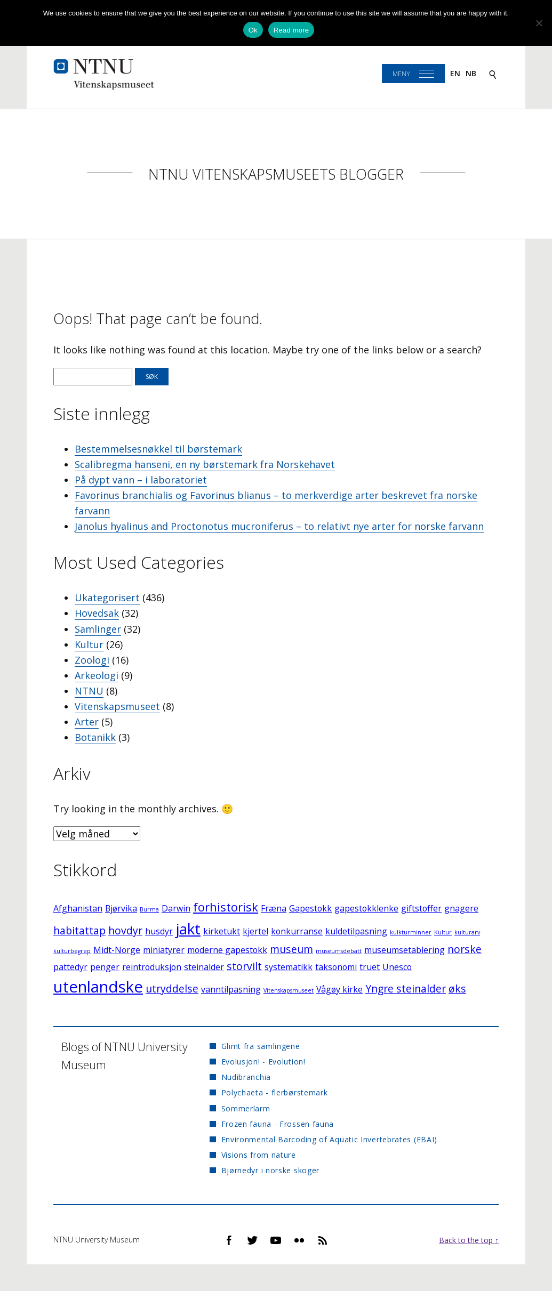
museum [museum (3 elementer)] (291, 949)
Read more (291, 30)
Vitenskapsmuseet (117, 706)
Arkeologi (96, 675)
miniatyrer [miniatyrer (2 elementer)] (164, 950)
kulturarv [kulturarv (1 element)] (467, 932)
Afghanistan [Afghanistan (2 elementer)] (77, 908)
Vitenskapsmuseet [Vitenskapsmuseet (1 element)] (288, 990)
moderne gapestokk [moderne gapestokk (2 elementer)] (227, 950)
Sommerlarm (245, 1108)
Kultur (89, 644)
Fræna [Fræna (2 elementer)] (273, 908)
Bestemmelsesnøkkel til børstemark (158, 448)
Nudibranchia (246, 1077)
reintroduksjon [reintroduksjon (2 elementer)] (151, 967)
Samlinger (98, 629)
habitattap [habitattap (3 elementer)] (79, 930)
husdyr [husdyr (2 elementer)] (159, 931)
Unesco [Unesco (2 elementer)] (397, 967)
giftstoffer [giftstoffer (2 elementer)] (421, 908)
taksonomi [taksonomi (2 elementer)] (336, 967)
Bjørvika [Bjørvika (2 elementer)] (121, 908)
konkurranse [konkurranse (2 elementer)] (297, 931)
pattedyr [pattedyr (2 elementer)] (70, 967)
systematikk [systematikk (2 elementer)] (289, 967)
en (455, 73)
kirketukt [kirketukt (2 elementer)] (221, 931)
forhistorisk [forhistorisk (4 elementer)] (225, 907)
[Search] (493, 74)
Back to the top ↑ (469, 1240)
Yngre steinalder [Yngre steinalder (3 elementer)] (405, 988)
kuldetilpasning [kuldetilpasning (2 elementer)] (356, 931)
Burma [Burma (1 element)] (149, 909)
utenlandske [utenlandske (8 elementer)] (98, 986)
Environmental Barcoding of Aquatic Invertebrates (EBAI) (329, 1139)
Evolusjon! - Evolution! (263, 1061)
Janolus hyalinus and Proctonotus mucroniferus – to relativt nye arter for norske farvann (279, 526)
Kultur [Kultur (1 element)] (443, 932)
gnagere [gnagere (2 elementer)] (461, 908)
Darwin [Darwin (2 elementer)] (176, 908)
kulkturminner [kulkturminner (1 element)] (410, 932)
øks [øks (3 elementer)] (457, 988)
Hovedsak (97, 613)
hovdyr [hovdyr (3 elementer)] (125, 930)
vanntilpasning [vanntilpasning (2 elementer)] (231, 989)
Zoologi (92, 659)
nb (471, 73)
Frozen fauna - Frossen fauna (277, 1124)
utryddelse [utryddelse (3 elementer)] (172, 988)
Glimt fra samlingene (260, 1046)
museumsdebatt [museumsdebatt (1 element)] (339, 951)
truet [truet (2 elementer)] (369, 967)
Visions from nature (258, 1155)
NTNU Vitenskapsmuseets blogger (276, 174)
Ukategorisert (107, 597)
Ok (253, 30)
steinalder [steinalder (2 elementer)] (204, 967)
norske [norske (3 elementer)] (464, 949)
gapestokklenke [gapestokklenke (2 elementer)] (366, 908)
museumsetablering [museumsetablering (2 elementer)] (404, 950)
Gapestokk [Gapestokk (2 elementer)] (310, 908)
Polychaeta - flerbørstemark (274, 1092)
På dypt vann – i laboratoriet (141, 479)
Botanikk (95, 737)
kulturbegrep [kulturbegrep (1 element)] (72, 951)
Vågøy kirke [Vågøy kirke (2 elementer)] (339, 989)
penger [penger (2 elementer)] (104, 967)
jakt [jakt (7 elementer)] (188, 928)
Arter (87, 721)
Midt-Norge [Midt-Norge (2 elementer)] (116, 950)
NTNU (89, 690)
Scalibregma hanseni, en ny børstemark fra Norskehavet (205, 464)
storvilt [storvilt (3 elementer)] (244, 966)
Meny (401, 73)
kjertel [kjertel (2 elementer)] (255, 931)
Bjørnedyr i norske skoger (270, 1170)
